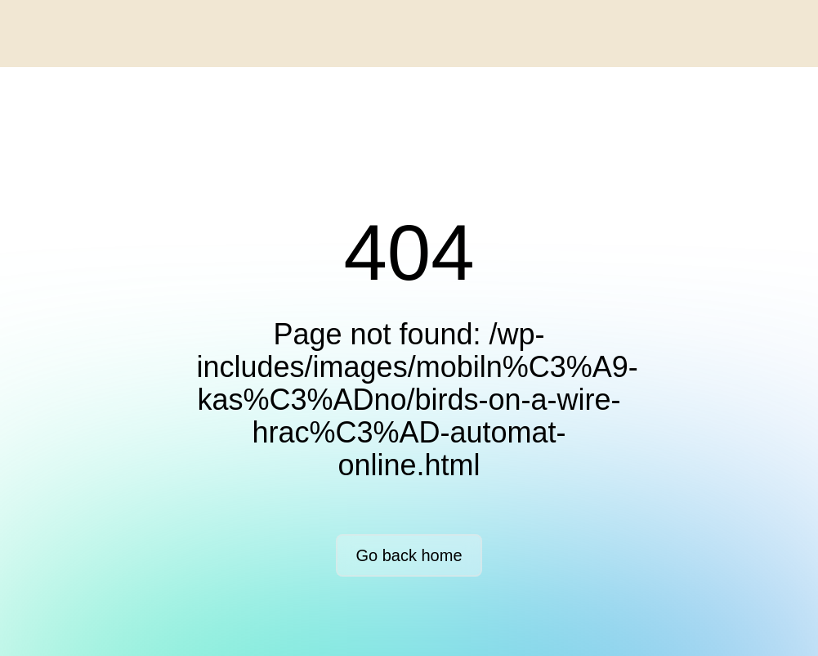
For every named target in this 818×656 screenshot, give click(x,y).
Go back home (408, 555)
